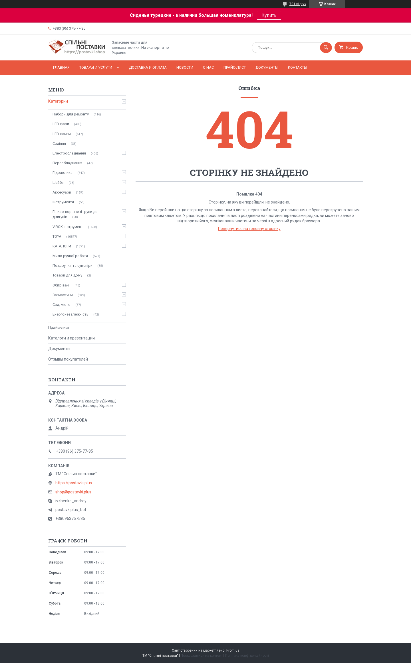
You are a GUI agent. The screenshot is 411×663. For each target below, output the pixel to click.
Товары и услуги (95, 67)
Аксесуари (62, 192)
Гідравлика (62, 172)
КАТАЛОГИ (62, 246)
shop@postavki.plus (73, 492)
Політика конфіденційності (247, 656)
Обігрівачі (61, 285)
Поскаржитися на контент (202, 656)
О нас (208, 67)
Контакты (297, 67)
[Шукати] (326, 47)
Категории (58, 101)
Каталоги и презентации (71, 338)
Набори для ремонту (71, 114)
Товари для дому (67, 275)
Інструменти (63, 202)
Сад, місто (61, 304)
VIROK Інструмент (68, 227)
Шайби (58, 182)
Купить (269, 15)
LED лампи (62, 134)
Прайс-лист (234, 67)
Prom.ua (232, 650)
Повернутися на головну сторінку (249, 228)
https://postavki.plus (73, 483)
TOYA (57, 236)
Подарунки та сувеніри (72, 265)
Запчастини (63, 295)
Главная (61, 67)
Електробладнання (69, 153)
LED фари (61, 124)
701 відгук (297, 4)
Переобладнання (67, 163)
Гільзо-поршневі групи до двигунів (75, 214)
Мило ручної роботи (70, 256)
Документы (266, 67)
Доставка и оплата (148, 67)
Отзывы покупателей (68, 359)
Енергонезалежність (70, 314)
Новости (184, 67)
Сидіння (59, 143)
